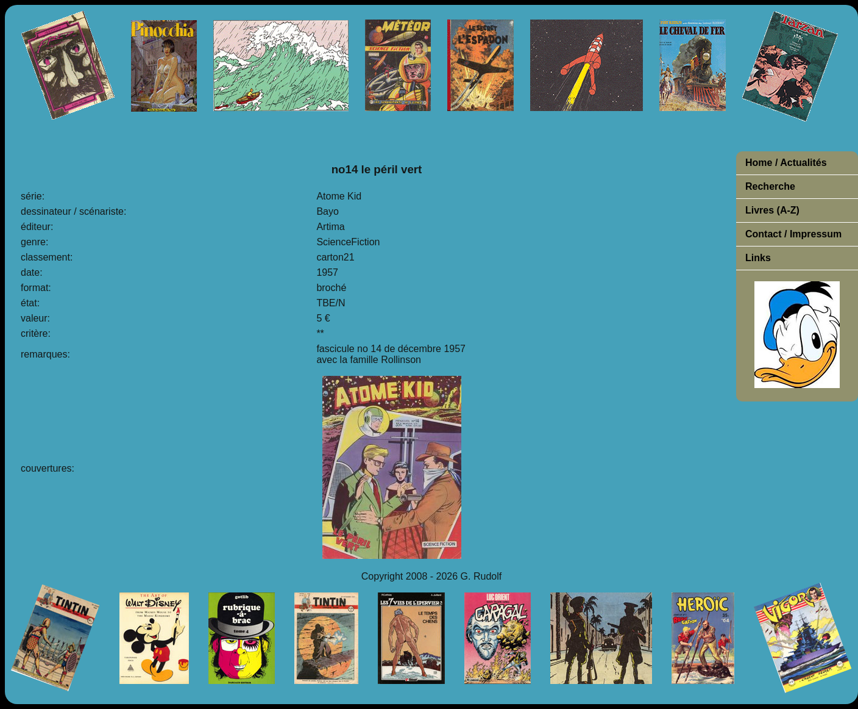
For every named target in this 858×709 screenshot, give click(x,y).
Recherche (770, 186)
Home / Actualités (786, 162)
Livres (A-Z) (772, 210)
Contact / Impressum (793, 234)
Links (758, 258)
